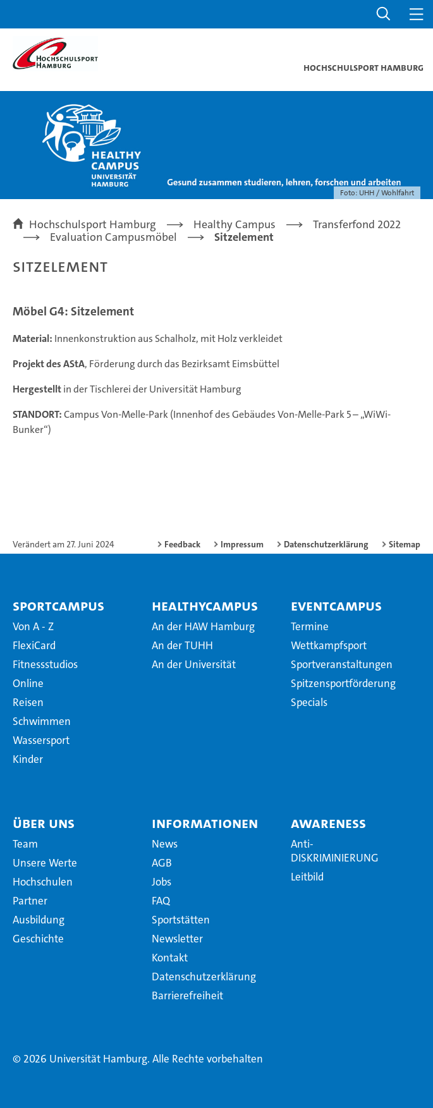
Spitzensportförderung (343, 683)
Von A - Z (33, 626)
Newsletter (177, 939)
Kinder (28, 759)
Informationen (205, 823)
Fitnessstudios (45, 664)
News (165, 844)
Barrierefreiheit (187, 995)
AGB (162, 863)
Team (25, 844)
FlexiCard (34, 645)
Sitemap (404, 544)
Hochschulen (43, 882)
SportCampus (58, 605)
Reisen (28, 702)
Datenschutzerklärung (326, 544)
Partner (30, 901)
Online (28, 683)
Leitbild (307, 877)
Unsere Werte (45, 863)
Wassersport (41, 740)
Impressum (242, 544)
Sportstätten (181, 920)
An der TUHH (182, 645)
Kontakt (170, 958)
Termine (310, 626)
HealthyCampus (205, 605)
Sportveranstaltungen (342, 664)
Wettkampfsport (329, 645)
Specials (309, 702)
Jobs (161, 882)
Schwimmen (42, 721)
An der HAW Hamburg (203, 626)
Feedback (182, 544)
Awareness (328, 823)
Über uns (44, 823)
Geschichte (38, 939)
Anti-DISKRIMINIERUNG (335, 851)
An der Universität (194, 664)
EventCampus (336, 605)
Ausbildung (38, 920)
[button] (383, 14)
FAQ (161, 901)
